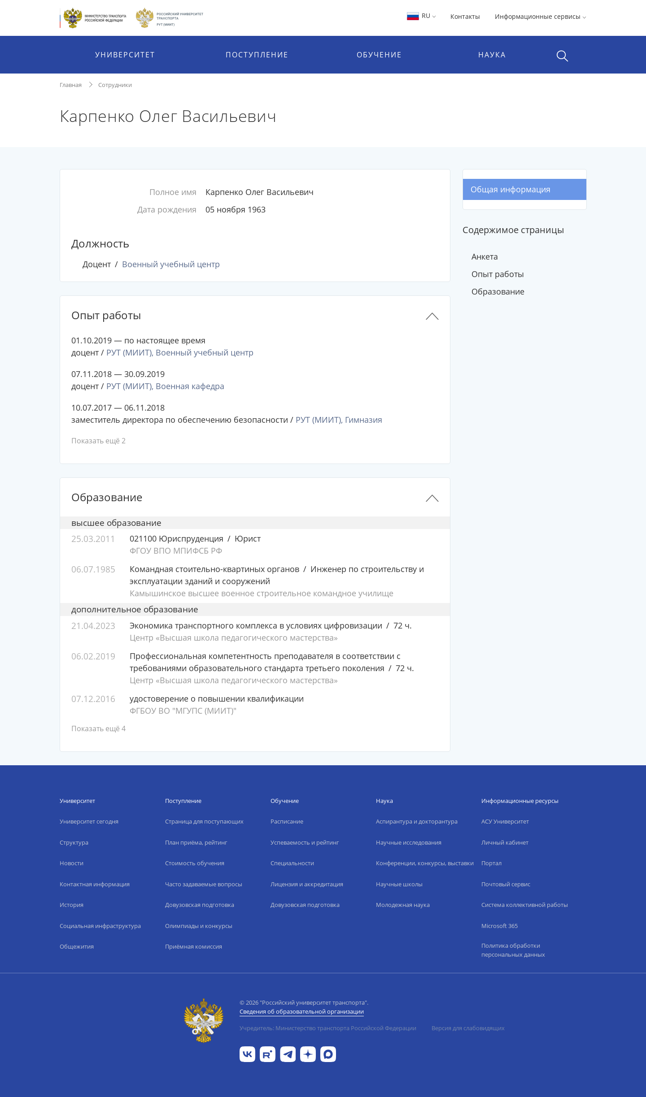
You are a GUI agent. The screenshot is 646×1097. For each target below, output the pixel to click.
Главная (71, 85)
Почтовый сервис (505, 884)
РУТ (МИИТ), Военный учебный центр (179, 352)
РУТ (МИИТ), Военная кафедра (165, 386)
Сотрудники (115, 85)
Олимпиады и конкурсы (198, 926)
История (71, 905)
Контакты (465, 16)
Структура (74, 842)
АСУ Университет (505, 821)
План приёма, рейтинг (196, 842)
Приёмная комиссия (193, 946)
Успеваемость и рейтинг (305, 842)
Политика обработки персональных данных (513, 949)
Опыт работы (497, 274)
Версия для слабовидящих (468, 1028)
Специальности (292, 863)
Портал (491, 863)
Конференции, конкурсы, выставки (425, 863)
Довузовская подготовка (199, 905)
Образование (497, 291)
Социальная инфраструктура (100, 926)
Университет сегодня (89, 821)
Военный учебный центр (171, 264)
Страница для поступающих (204, 821)
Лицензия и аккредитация (307, 884)
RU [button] (421, 15)
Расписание (287, 821)
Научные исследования (408, 842)
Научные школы (399, 884)
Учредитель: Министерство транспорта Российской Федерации (328, 1028)
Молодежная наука (403, 905)
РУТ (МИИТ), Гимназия (339, 419)
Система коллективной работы (524, 905)
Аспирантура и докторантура (417, 821)
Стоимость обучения (194, 863)
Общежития (77, 946)
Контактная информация (95, 884)
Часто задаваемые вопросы (203, 884)
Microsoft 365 (499, 926)
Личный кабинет (504, 842)
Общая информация (510, 189)
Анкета (484, 256)
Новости (71, 863)
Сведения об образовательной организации (302, 1011)
